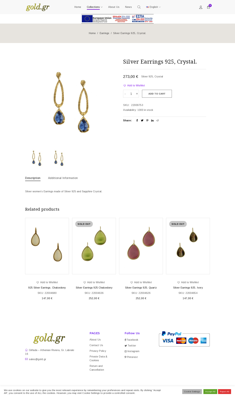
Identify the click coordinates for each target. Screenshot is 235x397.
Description (33, 178)
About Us (95, 340)
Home (92, 33)
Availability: (130, 109)
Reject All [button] (224, 391)
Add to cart (157, 93)
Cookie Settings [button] (192, 391)
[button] (134, 85)
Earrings (104, 33)
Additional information (66, 178)
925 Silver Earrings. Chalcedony (47, 288)
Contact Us (96, 346)
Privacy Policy (98, 351)
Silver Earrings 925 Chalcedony (94, 288)
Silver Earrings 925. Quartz (141, 288)
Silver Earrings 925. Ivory (188, 288)
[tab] (33, 179)
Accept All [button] (210, 391)
